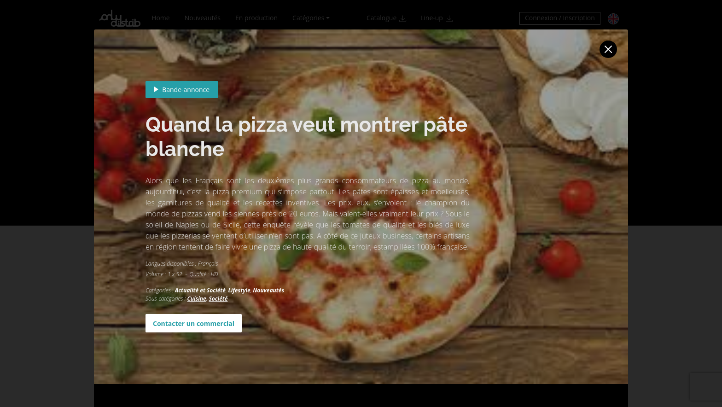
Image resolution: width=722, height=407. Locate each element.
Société (218, 298)
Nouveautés (268, 290)
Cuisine (196, 298)
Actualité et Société (200, 290)
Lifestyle (239, 290)
